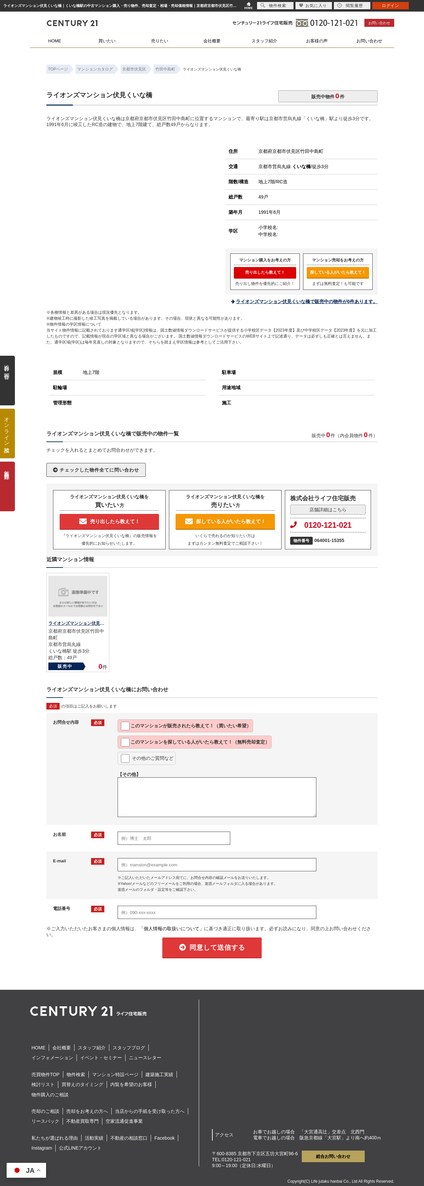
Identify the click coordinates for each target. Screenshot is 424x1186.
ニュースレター (145, 1057)
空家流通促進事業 (124, 1121)
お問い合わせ (379, 23)
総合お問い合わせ (333, 1156)
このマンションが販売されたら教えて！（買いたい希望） (186, 726)
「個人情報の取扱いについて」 (171, 928)
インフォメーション (52, 1057)
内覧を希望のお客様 (131, 1084)
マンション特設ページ (115, 1074)
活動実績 (94, 1138)
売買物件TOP (45, 1074)
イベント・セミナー (101, 1057)
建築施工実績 (159, 1074)
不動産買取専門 (82, 1121)
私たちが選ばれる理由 (54, 1138)
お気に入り (313, 5)
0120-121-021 (321, 525)
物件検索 (76, 1074)
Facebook (164, 1138)
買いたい (107, 40)
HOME (54, 40)
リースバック (45, 1121)
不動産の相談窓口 (128, 1138)
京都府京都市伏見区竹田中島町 (290, 151)
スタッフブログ (129, 1047)
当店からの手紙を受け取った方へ (150, 1111)
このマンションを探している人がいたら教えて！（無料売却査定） (195, 742)
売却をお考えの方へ (87, 1111)
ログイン (390, 5)
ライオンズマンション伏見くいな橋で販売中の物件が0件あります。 (307, 301)
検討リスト (43, 1084)
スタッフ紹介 (264, 40)
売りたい (159, 40)
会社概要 (212, 40)
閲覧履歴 (350, 5)
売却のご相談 (45, 1111)
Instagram (41, 1148)
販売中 (65, 666)
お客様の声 (317, 40)
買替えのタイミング (82, 1084)
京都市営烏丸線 (284, 166)
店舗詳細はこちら (327, 509)
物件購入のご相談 (50, 1094)
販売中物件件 (327, 96)
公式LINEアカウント (80, 1148)
